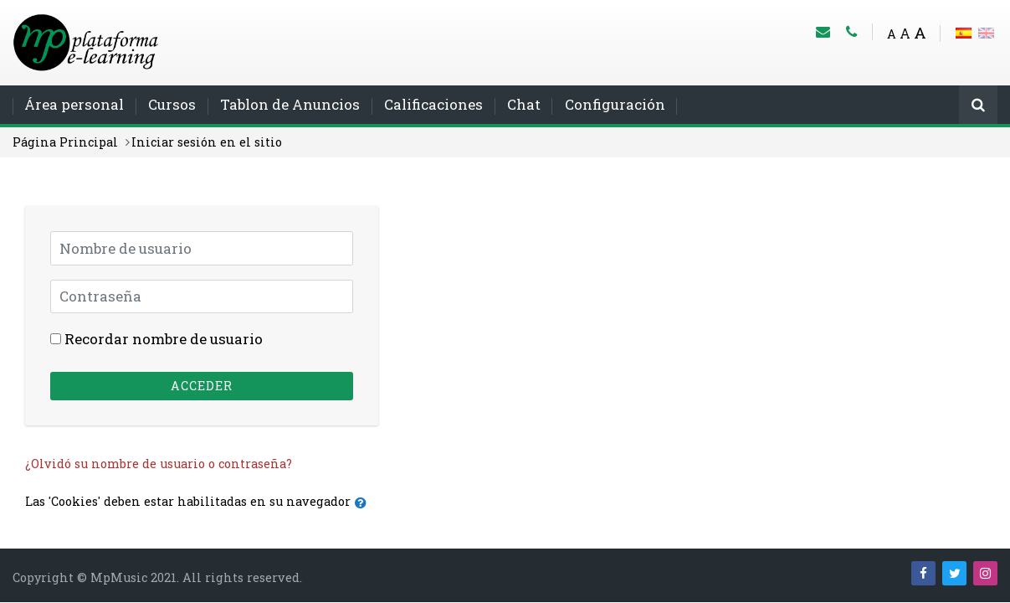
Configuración (615, 104)
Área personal (74, 104)
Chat (524, 104)
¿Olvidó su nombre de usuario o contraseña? (158, 464)
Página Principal (65, 142)
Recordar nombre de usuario (163, 338)
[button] (364, 503)
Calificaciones (433, 104)
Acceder (202, 386)
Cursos (172, 104)
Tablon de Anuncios (290, 104)
